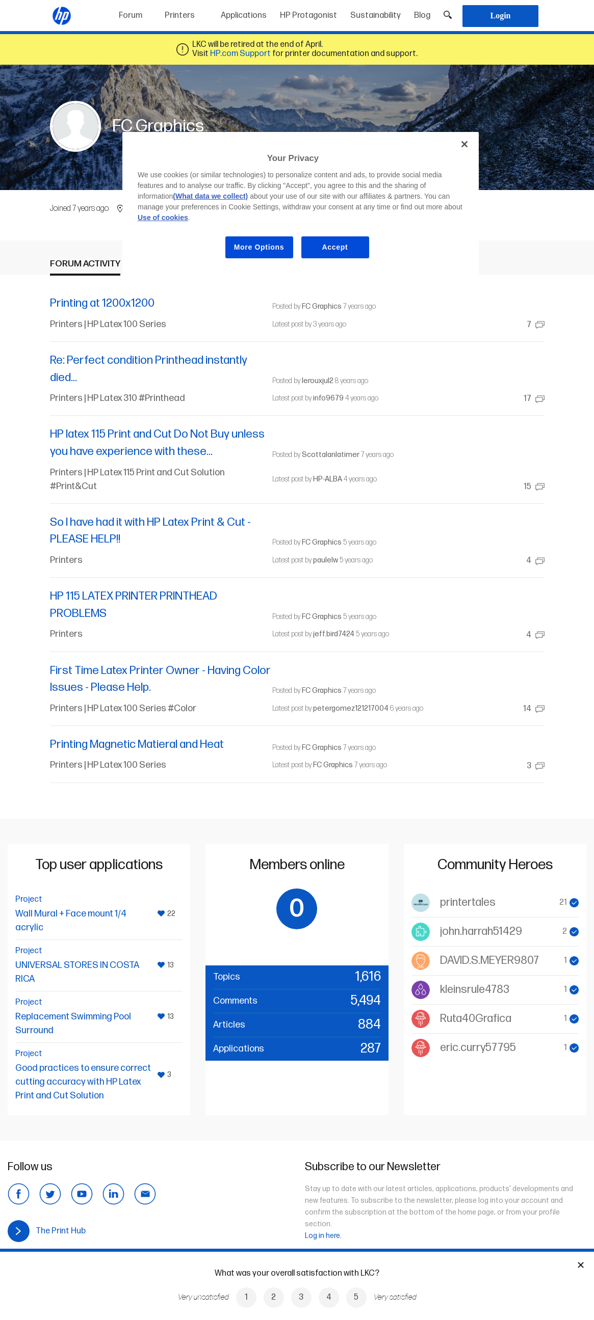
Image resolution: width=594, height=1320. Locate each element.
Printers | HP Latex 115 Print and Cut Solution (137, 472)
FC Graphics (322, 306)
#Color (182, 708)
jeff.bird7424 (333, 634)
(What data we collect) (210, 196)
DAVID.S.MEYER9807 (489, 960)
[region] (300, 203)
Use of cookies (163, 217)
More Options (259, 247)
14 (534, 709)
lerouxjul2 (317, 380)
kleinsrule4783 (474, 989)
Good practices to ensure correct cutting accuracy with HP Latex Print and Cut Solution (83, 1082)
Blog (422, 15)
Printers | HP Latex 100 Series (108, 324)
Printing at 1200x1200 (102, 303)
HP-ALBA (327, 479)
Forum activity (85, 263)
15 (534, 487)
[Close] (464, 144)
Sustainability (375, 15)
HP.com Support (240, 54)
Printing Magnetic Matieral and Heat (137, 744)
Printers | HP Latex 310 (94, 398)
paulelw (325, 560)
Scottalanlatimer (330, 454)
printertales (468, 902)
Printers (180, 15)
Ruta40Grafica (475, 1019)
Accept (335, 247)
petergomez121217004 (351, 708)
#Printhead (162, 398)
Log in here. (323, 1235)
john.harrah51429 (481, 931)
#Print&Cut (73, 486)
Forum (130, 15)
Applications (244, 15)
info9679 (328, 398)
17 (534, 398)
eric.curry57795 (478, 1048)
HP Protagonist (308, 15)
